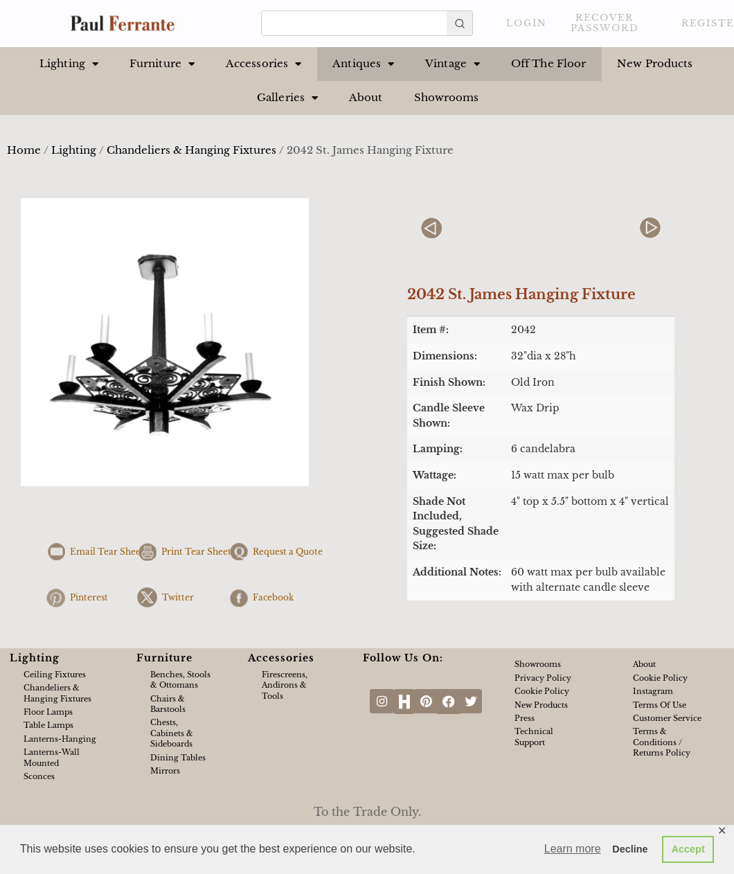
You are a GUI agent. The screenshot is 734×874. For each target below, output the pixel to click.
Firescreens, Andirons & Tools (284, 685)
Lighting (68, 64)
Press (524, 718)
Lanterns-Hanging (60, 739)
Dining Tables (178, 757)
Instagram (653, 691)
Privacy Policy (542, 678)
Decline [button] (629, 849)
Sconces (39, 776)
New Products (654, 63)
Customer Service (667, 718)
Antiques (363, 64)
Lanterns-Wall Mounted (52, 757)
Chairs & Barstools (168, 704)
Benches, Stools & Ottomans (180, 680)
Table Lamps (48, 725)
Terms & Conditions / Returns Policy (661, 742)
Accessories (263, 64)
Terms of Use (659, 705)
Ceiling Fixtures (55, 674)
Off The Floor (548, 63)
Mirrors (165, 771)
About (366, 97)
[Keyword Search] (354, 23)
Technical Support (533, 736)
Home (24, 150)
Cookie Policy (541, 691)
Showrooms (446, 97)
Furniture (162, 64)
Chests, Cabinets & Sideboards (171, 733)
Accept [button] (688, 849)
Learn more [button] (572, 849)
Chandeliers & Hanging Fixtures (191, 150)
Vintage (452, 64)
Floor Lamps (48, 712)
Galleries (287, 98)
